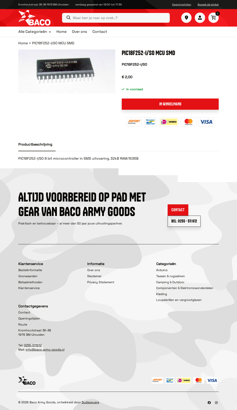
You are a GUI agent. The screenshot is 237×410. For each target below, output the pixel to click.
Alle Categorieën (32, 32)
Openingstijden (181, 4)
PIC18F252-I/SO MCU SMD (53, 43)
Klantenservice (29, 288)
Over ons (79, 31)
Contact (99, 31)
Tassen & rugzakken (170, 276)
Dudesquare (90, 402)
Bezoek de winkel (208, 4)
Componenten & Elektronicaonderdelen (184, 288)
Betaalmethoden (30, 282)
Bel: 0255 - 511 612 (184, 221)
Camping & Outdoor (170, 282)
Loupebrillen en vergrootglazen (179, 300)
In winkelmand (170, 104)
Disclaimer (94, 276)
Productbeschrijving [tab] (35, 144)
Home (61, 31)
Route (22, 324)
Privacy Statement (100, 282)
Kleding (161, 294)
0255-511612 (33, 345)
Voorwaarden (27, 276)
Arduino (162, 270)
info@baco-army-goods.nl (45, 349)
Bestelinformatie (30, 270)
